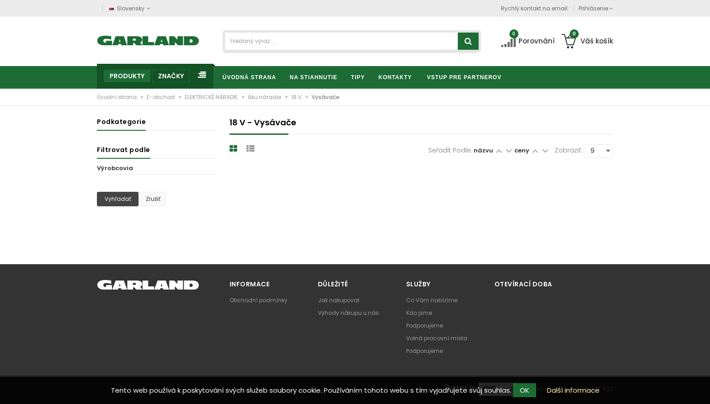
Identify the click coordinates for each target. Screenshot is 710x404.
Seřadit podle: (450, 150)
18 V (297, 97)
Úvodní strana (117, 97)
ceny (522, 150)
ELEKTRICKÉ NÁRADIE (212, 97)
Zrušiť (153, 199)
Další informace (573, 390)
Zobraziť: (568, 150)
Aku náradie (265, 97)
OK (524, 390)
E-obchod (161, 97)
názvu (483, 150)
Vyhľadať (118, 199)
